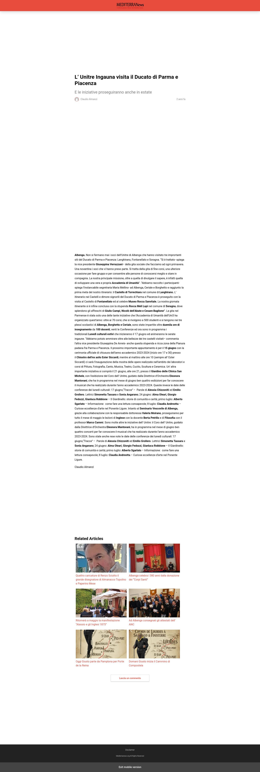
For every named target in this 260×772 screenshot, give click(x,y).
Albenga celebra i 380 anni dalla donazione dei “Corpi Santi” (154, 562)
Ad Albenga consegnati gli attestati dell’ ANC (154, 607)
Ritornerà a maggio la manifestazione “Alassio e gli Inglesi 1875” (101, 607)
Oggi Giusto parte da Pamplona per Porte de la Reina (101, 648)
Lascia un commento (130, 678)
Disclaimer (130, 750)
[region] (130, 41)
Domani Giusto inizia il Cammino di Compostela (154, 648)
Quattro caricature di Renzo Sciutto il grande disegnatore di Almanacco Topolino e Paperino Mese (101, 564)
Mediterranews (130, 5)
